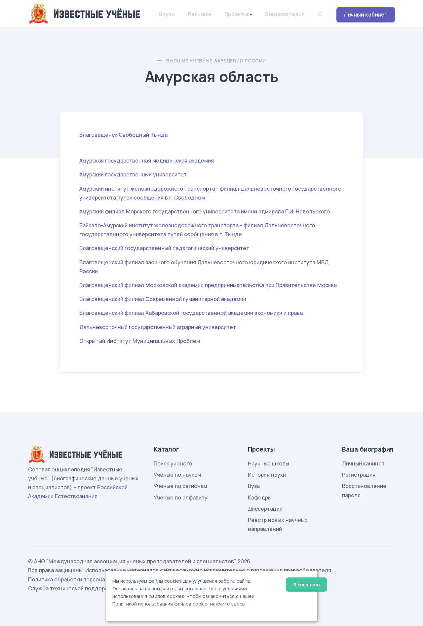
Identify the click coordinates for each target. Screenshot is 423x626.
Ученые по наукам (177, 474)
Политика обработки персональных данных (85, 579)
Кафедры (260, 497)
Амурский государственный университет (133, 174)
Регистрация (358, 474)
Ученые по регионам (180, 486)
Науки (166, 14)
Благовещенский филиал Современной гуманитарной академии (162, 299)
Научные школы (268, 463)
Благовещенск (98, 134)
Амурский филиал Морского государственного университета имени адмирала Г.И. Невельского (204, 211)
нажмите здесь (227, 604)
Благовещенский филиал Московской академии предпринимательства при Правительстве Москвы (208, 285)
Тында (159, 134)
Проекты (236, 14)
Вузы (254, 486)
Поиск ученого (173, 463)
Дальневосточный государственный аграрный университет (157, 327)
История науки (267, 474)
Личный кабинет (366, 14)
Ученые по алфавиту (181, 497)
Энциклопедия (285, 14)
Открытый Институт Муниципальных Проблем (139, 341)
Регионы (199, 14)
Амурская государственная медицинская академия (146, 160)
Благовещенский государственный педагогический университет (164, 248)
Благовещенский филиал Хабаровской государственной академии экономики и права (191, 312)
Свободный (134, 134)
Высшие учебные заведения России (216, 60)
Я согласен (306, 584)
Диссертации (265, 508)
